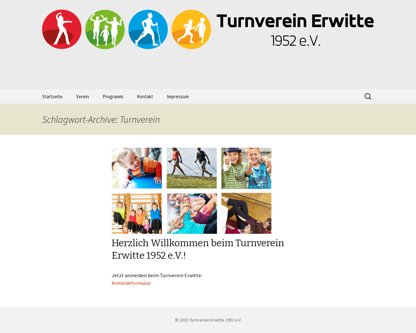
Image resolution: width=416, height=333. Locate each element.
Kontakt (145, 96)
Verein (82, 96)
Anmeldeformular (131, 283)
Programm (113, 96)
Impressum (178, 96)
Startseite (52, 96)
